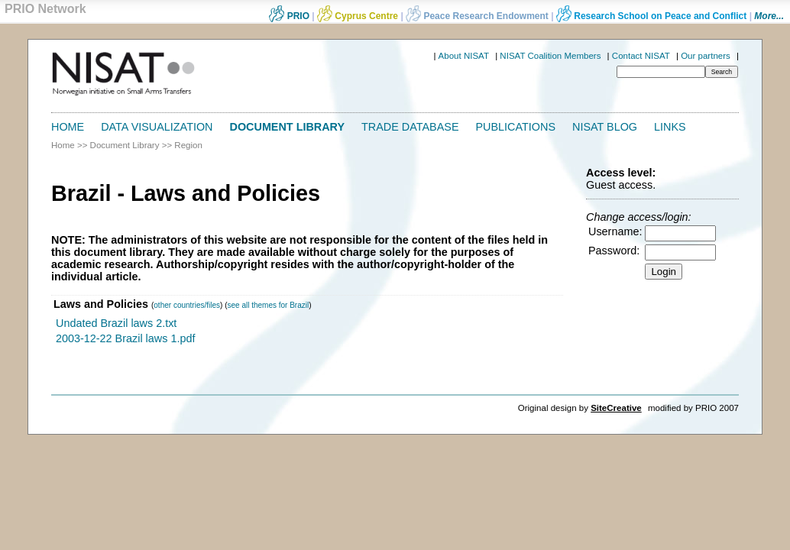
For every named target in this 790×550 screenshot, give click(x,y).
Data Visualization (156, 127)
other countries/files (187, 305)
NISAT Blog (604, 127)
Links (670, 127)
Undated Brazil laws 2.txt (116, 323)
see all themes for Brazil (268, 305)
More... (769, 16)
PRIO (289, 16)
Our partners (705, 55)
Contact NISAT (641, 55)
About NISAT (464, 55)
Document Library (287, 127)
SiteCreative (616, 407)
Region (188, 145)
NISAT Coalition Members (550, 55)
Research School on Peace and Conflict (651, 16)
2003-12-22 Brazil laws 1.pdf (125, 338)
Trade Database (409, 127)
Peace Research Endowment (478, 16)
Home (67, 127)
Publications (516, 127)
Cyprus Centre (357, 16)
